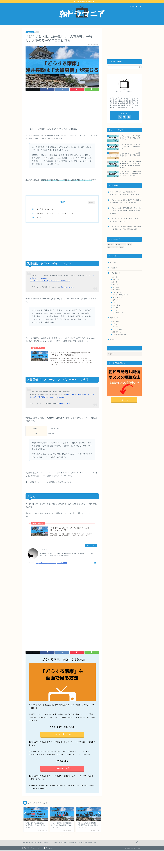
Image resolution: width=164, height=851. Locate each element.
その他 (112, 339)
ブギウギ (115, 284)
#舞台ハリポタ (88, 395)
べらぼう (115, 324)
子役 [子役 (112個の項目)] (130, 244)
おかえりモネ (117, 297)
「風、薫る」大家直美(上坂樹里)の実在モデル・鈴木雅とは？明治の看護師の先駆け (125, 228)
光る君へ (115, 327)
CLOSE (91, 202)
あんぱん (115, 277)
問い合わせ (49, 848)
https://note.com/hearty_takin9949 (51, 563)
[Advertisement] (62, 110)
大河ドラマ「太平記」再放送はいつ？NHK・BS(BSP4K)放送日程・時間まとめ (124, 193)
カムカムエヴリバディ (120, 295)
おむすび (115, 279)
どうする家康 (30, 32)
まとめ (39, 217)
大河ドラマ (114, 318)
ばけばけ (113, 268)
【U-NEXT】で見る (62, 735)
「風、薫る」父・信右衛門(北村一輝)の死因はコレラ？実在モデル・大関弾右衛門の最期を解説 (125, 210)
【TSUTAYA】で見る (62, 769)
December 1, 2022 (67, 287)
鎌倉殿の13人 (117, 332)
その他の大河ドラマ (119, 334)
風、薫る (113, 263)
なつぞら (115, 307)
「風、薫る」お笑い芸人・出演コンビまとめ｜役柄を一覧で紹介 (125, 220)
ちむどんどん (117, 292)
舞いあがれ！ (117, 290)
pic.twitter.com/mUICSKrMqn (59, 281)
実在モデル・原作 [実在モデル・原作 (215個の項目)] (113, 247)
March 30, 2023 (64, 403)
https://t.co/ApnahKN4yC (39, 281)
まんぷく (115, 310)
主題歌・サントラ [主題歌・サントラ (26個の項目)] (121, 244)
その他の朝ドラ (117, 313)
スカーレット (117, 305)
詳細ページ (124, 400)
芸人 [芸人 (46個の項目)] (122, 247)
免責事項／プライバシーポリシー (33, 848)
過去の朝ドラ (115, 273)
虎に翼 (114, 282)
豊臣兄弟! (115, 322)
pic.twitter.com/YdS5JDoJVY (54, 397)
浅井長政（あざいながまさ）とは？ (50, 209)
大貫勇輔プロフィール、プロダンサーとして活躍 (55, 213)
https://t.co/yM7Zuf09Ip (74, 395)
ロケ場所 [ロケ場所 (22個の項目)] (111, 244)
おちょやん (116, 300)
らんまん (115, 287)
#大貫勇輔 (40, 397)
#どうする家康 (42, 278)
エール (114, 302)
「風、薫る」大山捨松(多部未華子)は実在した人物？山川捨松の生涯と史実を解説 (125, 201)
